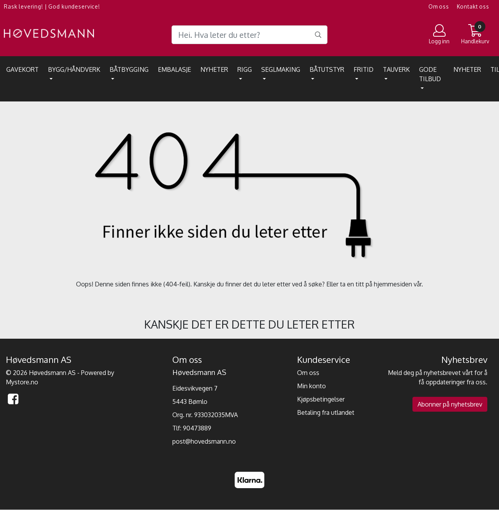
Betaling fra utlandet (325, 412)
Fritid (363, 69)
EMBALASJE (174, 69)
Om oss (438, 6)
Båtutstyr (327, 69)
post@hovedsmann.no (204, 441)
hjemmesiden (393, 284)
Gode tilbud (430, 74)
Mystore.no (22, 382)
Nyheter (214, 69)
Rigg (244, 69)
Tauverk (396, 69)
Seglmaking (280, 69)
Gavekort (22, 69)
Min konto (311, 386)
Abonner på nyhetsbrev (450, 404)
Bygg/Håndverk (74, 69)
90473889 (197, 428)
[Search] (249, 34)
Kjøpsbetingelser (321, 399)
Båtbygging (129, 69)
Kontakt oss (473, 6)
